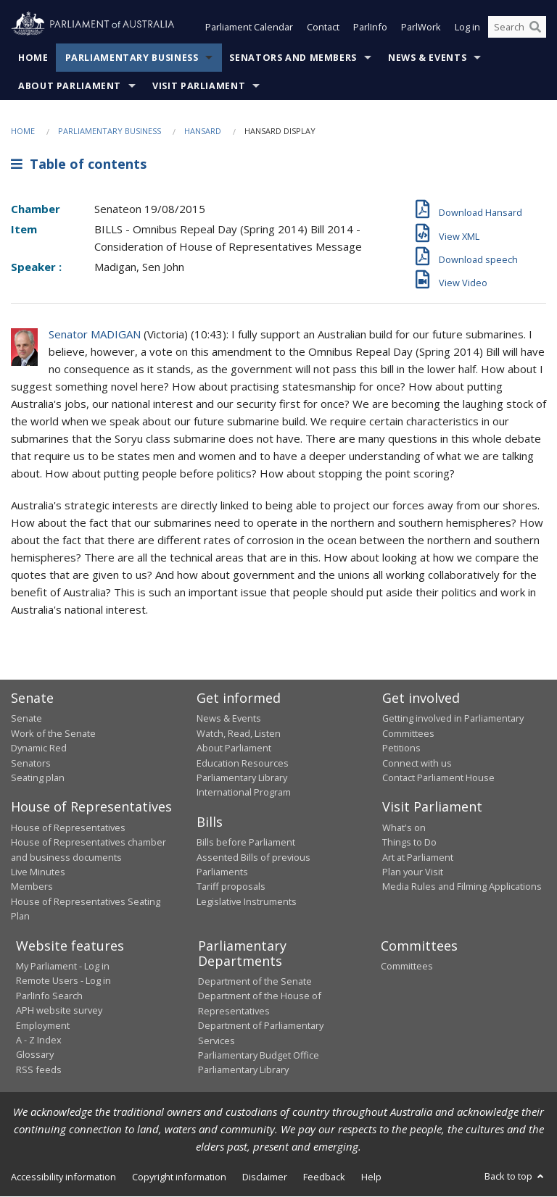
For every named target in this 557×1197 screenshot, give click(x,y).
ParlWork (421, 27)
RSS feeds (39, 1069)
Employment (43, 1025)
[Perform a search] (535, 27)
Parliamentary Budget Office (258, 1055)
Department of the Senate (255, 981)
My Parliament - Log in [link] (63, 966)
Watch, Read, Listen (239, 733)
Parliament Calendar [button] (249, 27)
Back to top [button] (515, 1176)
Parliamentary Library (242, 777)
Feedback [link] (324, 1176)
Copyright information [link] (179, 1176)
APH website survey (59, 1010)
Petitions (401, 748)
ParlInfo (370, 27)
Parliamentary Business (132, 57)
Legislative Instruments (247, 901)
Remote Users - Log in (63, 981)
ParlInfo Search (49, 995)
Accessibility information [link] (63, 1176)
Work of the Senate (53, 733)
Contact (323, 27)
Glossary (35, 1055)
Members (32, 886)
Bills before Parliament (246, 842)
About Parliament (69, 86)
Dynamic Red (39, 748)
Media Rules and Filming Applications (462, 886)
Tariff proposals (231, 886)
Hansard (202, 130)
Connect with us (417, 763)
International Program (244, 792)
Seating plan (38, 777)
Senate (26, 718)
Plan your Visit (412, 871)
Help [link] (371, 1176)
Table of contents (79, 164)
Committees (407, 966)
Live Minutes (38, 871)
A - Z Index (39, 1039)
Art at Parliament (417, 857)
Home (33, 57)
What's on (404, 827)
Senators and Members (293, 57)
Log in (467, 27)
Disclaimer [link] (264, 1176)
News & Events (427, 57)
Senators (31, 763)
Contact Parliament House (438, 777)
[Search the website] (517, 27)
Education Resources (243, 763)
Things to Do (409, 842)
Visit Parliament (198, 86)
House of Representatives (68, 827)
